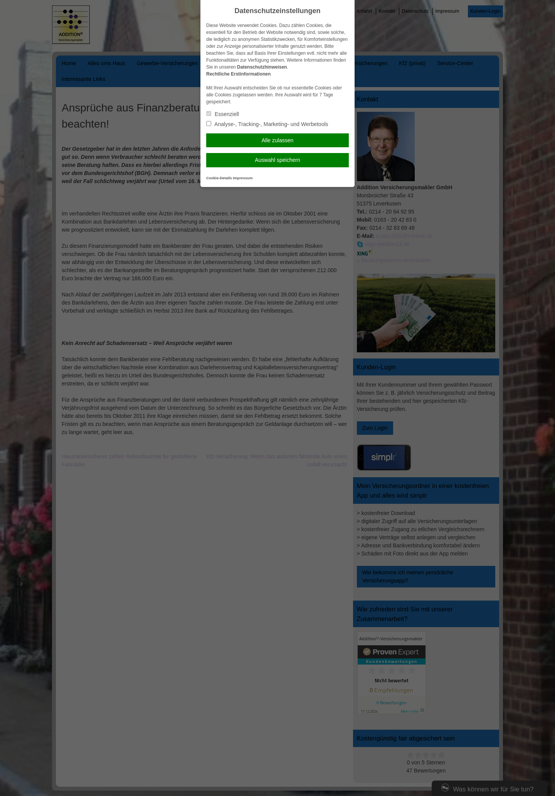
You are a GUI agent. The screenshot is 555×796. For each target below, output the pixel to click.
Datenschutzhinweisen (262, 67)
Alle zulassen (278, 140)
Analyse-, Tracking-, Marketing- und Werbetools (267, 124)
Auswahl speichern (277, 160)
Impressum (242, 178)
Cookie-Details (219, 178)
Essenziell (222, 114)
